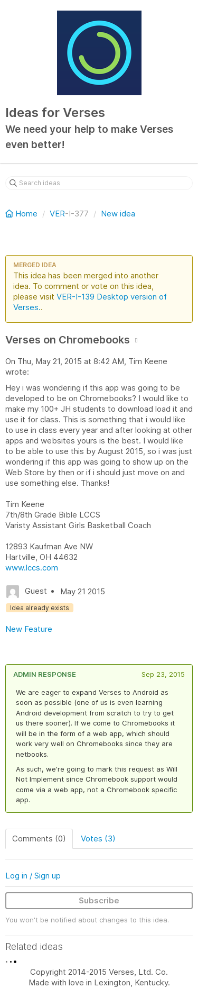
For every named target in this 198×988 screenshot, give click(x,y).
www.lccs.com (31, 568)
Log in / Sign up (33, 876)
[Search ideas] (99, 183)
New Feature (28, 629)
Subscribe (99, 900)
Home (22, 214)
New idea (118, 214)
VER (57, 214)
